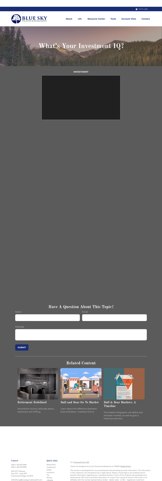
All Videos (50, 479)
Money (49, 471)
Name (18, 305)
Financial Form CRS (81, 456)
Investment (51, 461)
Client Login (142, 2)
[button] (69, 12)
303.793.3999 (22, 458)
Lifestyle (50, 473)
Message (19, 320)
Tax (48, 468)
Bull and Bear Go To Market (80, 395)
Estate (49, 463)
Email (85, 305)
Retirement (51, 458)
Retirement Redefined (32, 395)
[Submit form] (21, 341)
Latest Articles (52, 476)
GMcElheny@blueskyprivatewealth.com (26, 473)
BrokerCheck (126, 460)
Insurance (50, 466)
